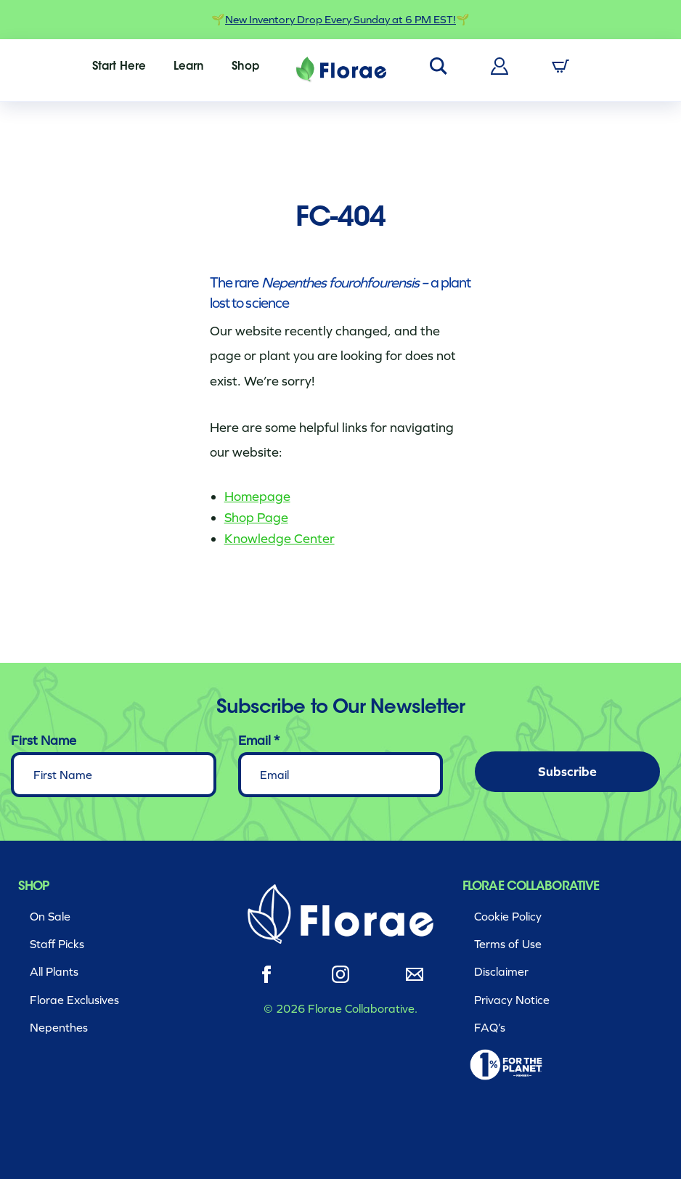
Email (259, 740)
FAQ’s (489, 1028)
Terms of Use (508, 944)
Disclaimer (501, 972)
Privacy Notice (512, 1000)
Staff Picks (57, 944)
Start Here (119, 67)
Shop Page (256, 518)
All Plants (54, 972)
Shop (245, 67)
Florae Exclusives (74, 1000)
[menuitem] (119, 67)
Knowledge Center (279, 539)
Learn (189, 67)
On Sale (50, 916)
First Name (43, 740)
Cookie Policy (508, 916)
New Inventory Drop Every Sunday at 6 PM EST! (340, 19)
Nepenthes (59, 1028)
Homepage (257, 497)
